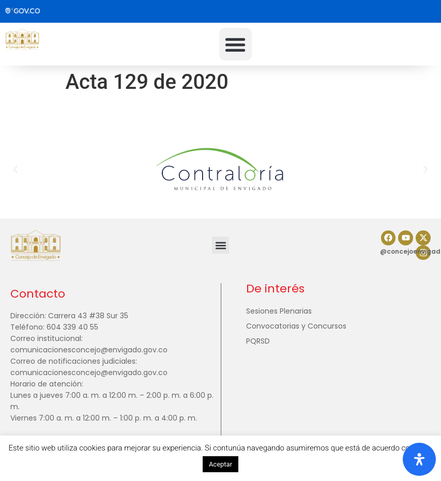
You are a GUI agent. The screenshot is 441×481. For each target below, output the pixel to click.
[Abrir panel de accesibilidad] (419, 459)
